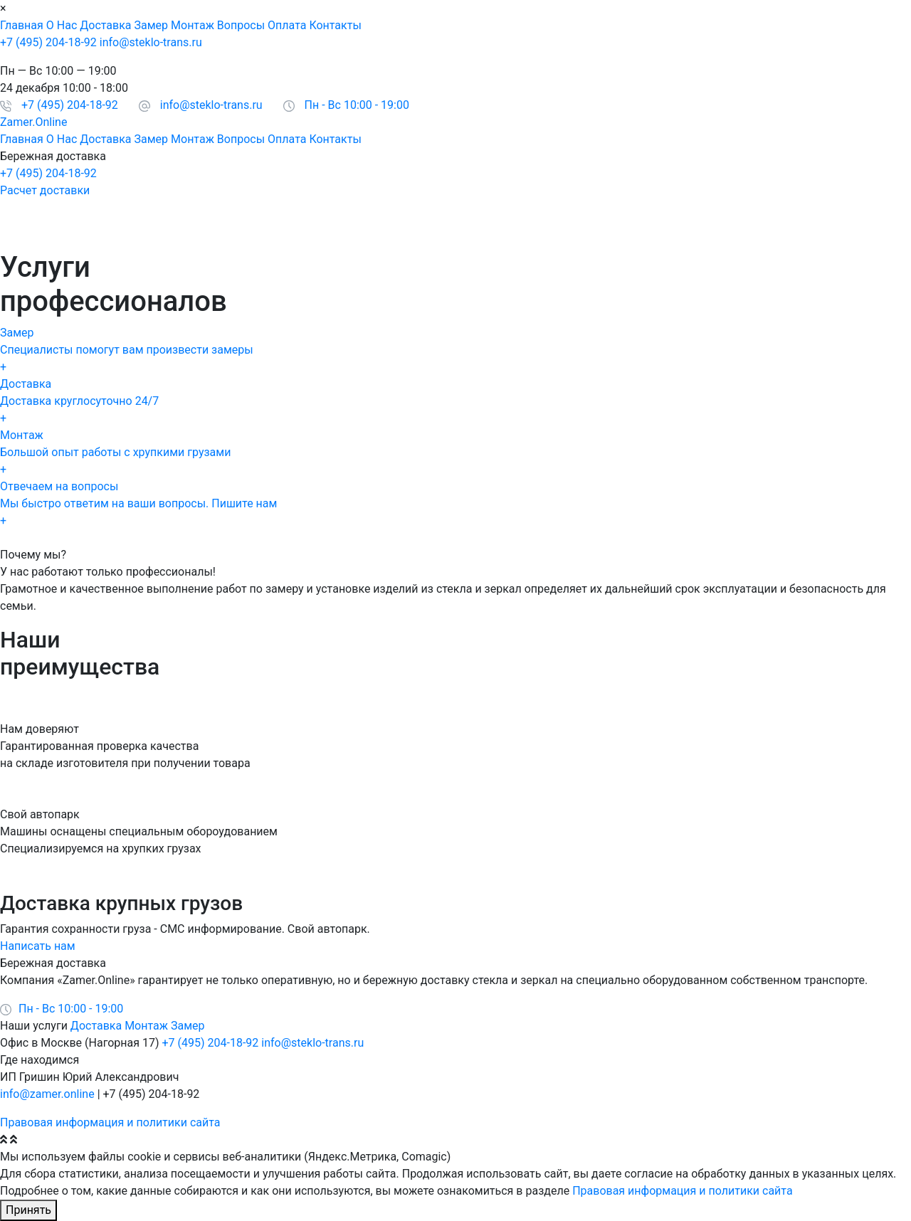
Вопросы (241, 25)
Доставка (105, 25)
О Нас (61, 25)
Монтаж (192, 25)
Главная (21, 25)
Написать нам (37, 946)
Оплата (287, 25)
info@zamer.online (47, 1094)
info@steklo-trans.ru (151, 42)
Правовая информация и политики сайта (110, 1122)
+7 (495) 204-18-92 (48, 42)
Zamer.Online (33, 122)
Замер (152, 25)
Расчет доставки (45, 190)
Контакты (335, 25)
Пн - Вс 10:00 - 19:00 (357, 105)
